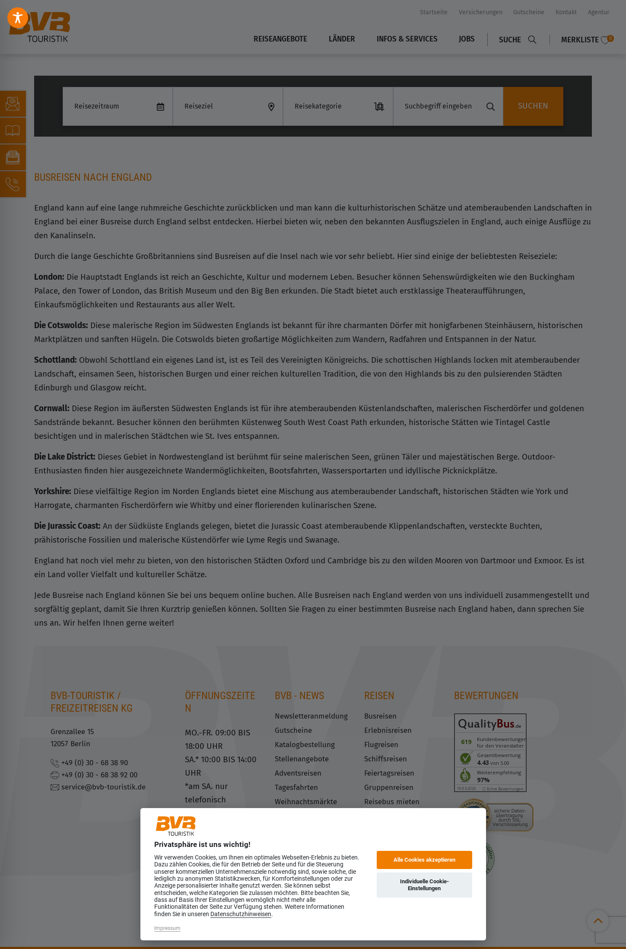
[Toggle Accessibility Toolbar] (17, 17)
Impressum (167, 928)
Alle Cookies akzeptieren (424, 859)
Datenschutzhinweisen (240, 914)
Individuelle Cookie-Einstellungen (424, 884)
